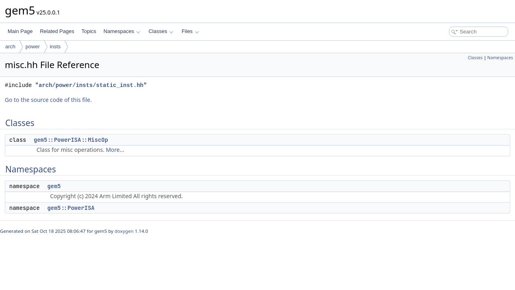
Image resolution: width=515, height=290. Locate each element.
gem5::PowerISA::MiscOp (71, 139)
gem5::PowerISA (71, 207)
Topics (88, 31)
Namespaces (121, 31)
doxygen (124, 231)
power (32, 47)
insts (55, 47)
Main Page (20, 31)
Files (190, 31)
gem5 (54, 186)
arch (10, 47)
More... (115, 149)
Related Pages (57, 31)
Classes (160, 31)
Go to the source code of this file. (48, 100)
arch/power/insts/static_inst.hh (91, 85)
